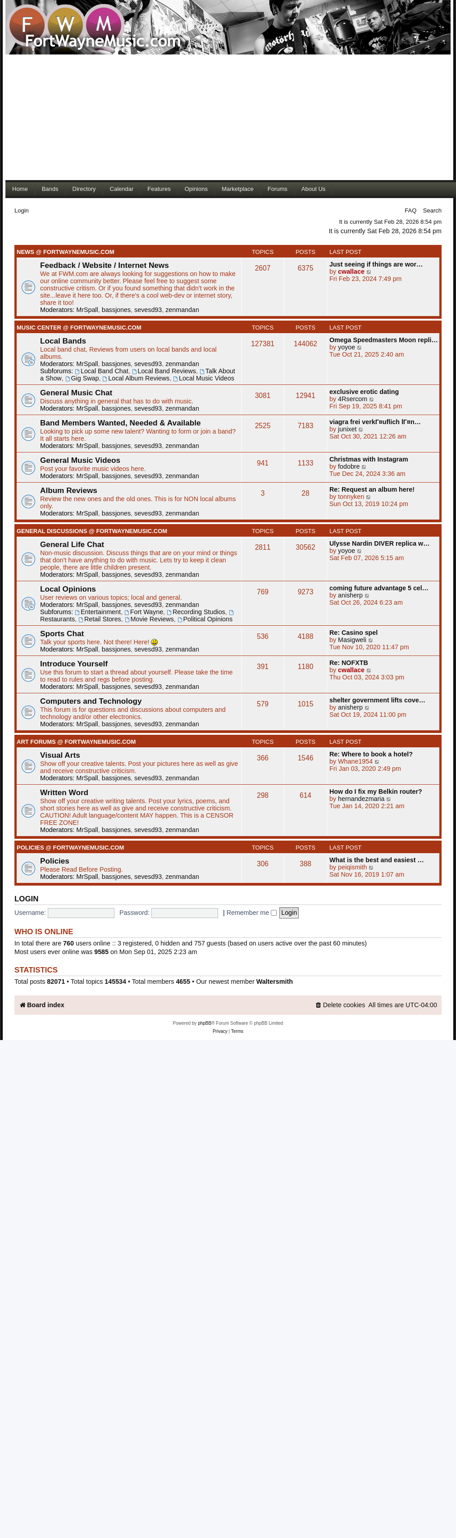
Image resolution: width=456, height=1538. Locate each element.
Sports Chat (62, 633)
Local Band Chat (101, 371)
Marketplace (238, 188)
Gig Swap (82, 378)
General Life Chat (72, 544)
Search (432, 210)
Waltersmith (274, 981)
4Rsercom (352, 399)
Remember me (252, 912)
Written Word (64, 792)
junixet (347, 429)
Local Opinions (68, 588)
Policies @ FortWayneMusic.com (70, 847)
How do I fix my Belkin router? (375, 791)
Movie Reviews (149, 619)
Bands (50, 188)
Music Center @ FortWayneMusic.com (79, 327)
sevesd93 (148, 309)
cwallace (351, 271)
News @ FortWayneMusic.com (65, 252)
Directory (84, 188)
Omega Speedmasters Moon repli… (383, 340)
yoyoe (346, 347)
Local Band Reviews (164, 371)
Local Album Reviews (135, 378)
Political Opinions (205, 619)
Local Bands (63, 340)
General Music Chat (76, 392)
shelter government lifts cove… (377, 700)
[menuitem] (340, 1005)
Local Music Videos (203, 378)
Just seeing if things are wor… (376, 264)
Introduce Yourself (74, 663)
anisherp (350, 595)
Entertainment (98, 611)
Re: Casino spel (353, 632)
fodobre (349, 466)
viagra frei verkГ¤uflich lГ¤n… (375, 421)
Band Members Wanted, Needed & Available (120, 422)
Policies (54, 860)
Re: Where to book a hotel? (371, 754)
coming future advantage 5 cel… (379, 588)
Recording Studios (196, 611)
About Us (313, 188)
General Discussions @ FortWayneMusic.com (92, 531)
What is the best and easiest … (376, 860)
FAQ (410, 210)
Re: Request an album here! (372, 489)
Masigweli (352, 639)
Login (21, 210)
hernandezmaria (361, 798)
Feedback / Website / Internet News (104, 265)
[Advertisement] (167, 117)
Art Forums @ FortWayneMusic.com (76, 741)
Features (158, 188)
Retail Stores (99, 619)
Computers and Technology (91, 701)
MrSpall (87, 309)
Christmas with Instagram (368, 459)
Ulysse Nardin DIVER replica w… (379, 543)
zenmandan (182, 309)
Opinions (196, 188)
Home (20, 188)
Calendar (122, 188)
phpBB (204, 1023)
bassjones (116, 309)
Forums (277, 188)
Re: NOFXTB (348, 662)
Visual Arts (60, 755)
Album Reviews (68, 490)
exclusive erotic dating (364, 391)
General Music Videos (80, 460)
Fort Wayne (143, 611)
